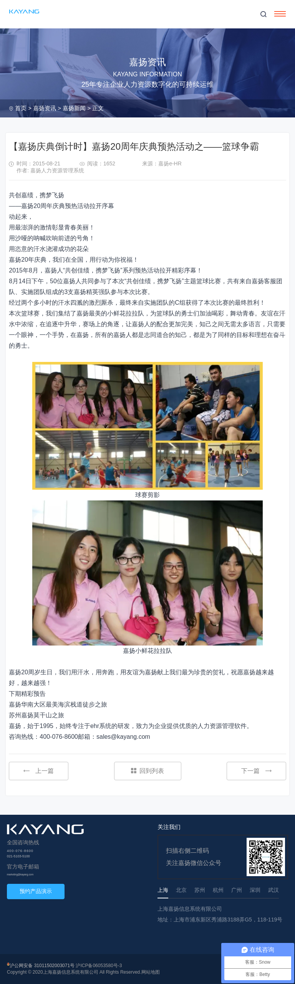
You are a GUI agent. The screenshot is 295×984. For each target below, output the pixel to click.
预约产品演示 (36, 891)
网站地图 (150, 972)
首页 (21, 108)
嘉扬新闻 (74, 108)
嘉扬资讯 (44, 108)
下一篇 (256, 771)
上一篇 (38, 771)
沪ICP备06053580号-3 (99, 965)
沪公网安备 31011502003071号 (42, 965)
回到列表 (147, 771)
